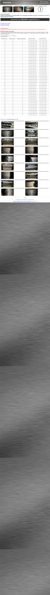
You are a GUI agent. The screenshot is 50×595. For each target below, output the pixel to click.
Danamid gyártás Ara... (19, 199)
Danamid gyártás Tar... (25, 199)
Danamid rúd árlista (4, 24)
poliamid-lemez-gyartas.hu (20, 201)
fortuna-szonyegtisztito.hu (27, 201)
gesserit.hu (14, 201)
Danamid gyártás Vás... (31, 199)
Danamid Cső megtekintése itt (25, 19)
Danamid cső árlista (4, 25)
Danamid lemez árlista (5, 23)
